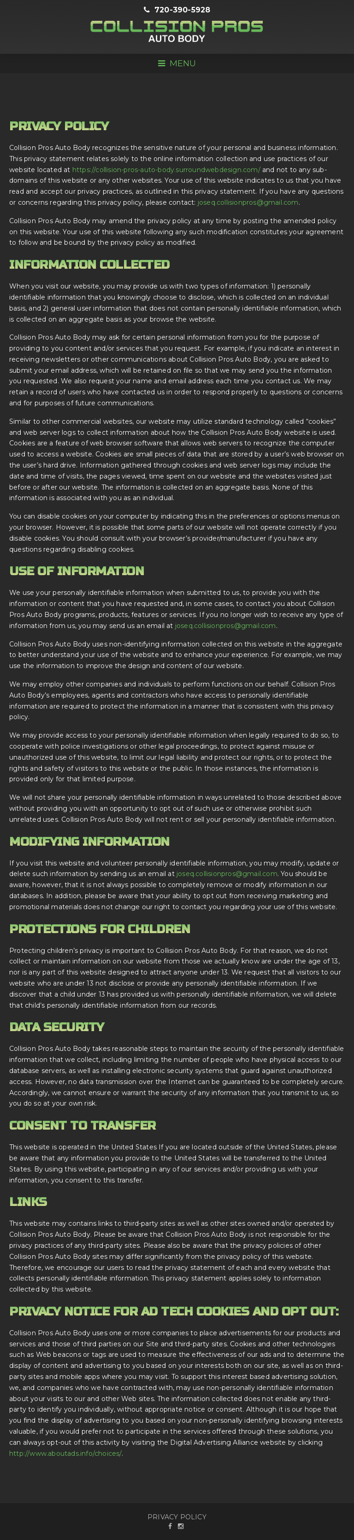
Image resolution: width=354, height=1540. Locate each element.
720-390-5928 (177, 10)
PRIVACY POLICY (177, 1517)
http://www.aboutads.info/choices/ (65, 1453)
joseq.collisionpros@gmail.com (248, 202)
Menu (177, 63)
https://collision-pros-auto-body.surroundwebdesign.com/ (166, 170)
